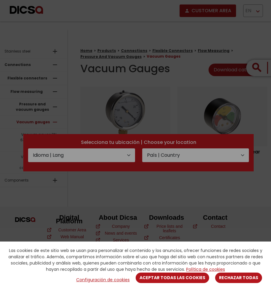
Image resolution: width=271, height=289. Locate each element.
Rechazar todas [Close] (238, 278)
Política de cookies (205, 269)
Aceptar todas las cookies (172, 278)
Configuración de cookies (103, 280)
